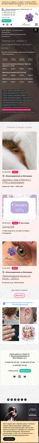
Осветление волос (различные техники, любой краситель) (17, 100)
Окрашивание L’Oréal (28, 97)
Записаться (6, 21)
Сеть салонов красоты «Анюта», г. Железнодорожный (20, 303)
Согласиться (9, 439)
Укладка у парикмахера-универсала (12, 97)
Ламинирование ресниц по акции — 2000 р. (16, 277)
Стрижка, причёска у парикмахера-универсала (14, 95)
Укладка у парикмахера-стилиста (11, 93)
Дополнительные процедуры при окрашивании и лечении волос (19, 112)
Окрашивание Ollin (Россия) (10, 105)
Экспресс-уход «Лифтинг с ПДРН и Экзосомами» (16, 181)
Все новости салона (19, 290)
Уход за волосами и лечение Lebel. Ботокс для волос (16, 107)
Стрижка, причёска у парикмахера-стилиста (14, 90)
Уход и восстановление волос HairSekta (12, 102)
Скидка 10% (8, 226)
